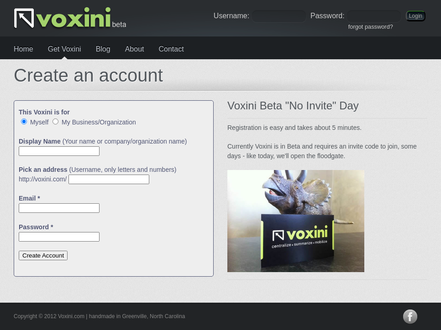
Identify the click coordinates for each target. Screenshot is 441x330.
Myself (34, 122)
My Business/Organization (94, 122)
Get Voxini (64, 49)
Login (415, 16)
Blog (103, 49)
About (134, 49)
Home (23, 49)
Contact (171, 49)
